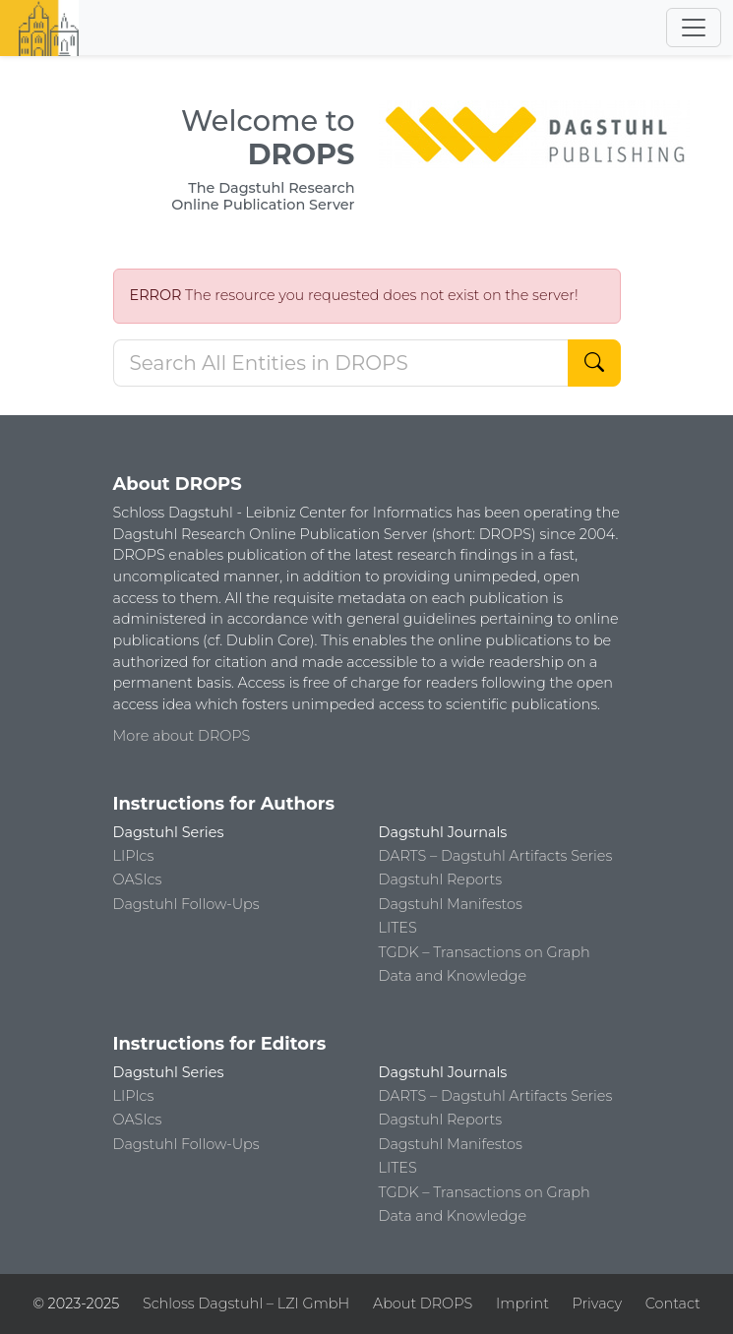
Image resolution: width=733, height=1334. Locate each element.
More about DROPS (182, 736)
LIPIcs (133, 856)
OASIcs (137, 879)
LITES (398, 928)
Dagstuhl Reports (441, 879)
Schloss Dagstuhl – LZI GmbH (246, 1303)
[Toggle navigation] (693, 27)
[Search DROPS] (341, 363)
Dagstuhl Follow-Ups (186, 904)
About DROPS (422, 1303)
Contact (673, 1303)
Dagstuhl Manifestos (450, 904)
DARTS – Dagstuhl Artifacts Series (496, 856)
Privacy (597, 1303)
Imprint (522, 1303)
